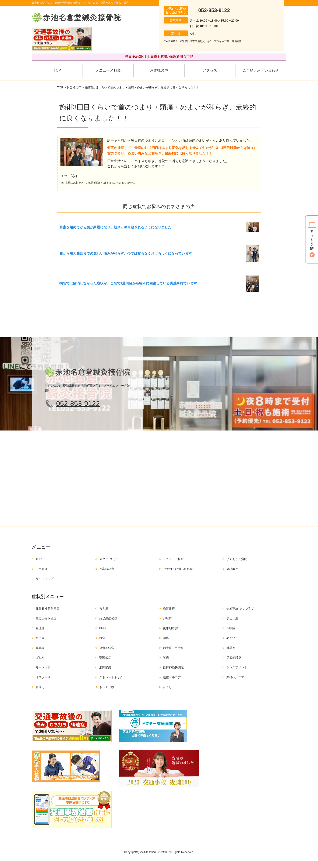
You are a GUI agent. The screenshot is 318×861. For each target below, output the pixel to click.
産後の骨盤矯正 (46, 618)
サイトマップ (44, 578)
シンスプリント (236, 667)
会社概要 (232, 569)
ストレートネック (111, 677)
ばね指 (40, 657)
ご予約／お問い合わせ (261, 70)
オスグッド (43, 677)
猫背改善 (169, 608)
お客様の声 (159, 70)
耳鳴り (40, 648)
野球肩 (167, 618)
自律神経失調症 (173, 667)
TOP (57, 70)
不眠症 (230, 628)
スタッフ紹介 (108, 559)
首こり (167, 687)
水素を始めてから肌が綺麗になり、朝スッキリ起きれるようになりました (115, 227)
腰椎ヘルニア (172, 677)
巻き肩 (103, 608)
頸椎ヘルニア (235, 677)
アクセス (210, 70)
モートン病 (43, 667)
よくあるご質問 (236, 559)
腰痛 (102, 638)
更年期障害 (170, 628)
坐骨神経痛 (106, 648)
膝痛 (166, 657)
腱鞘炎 (230, 648)
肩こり (40, 638)
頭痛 (166, 638)
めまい (230, 638)
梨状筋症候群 (108, 618)
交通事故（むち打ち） (241, 608)
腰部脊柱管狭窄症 (47, 608)
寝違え (40, 687)
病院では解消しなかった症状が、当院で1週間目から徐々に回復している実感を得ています (128, 283)
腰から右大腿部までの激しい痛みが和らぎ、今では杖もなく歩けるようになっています (125, 253)
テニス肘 (232, 618)
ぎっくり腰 (106, 687)
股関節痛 (105, 667)
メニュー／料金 (108, 70)
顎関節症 (105, 657)
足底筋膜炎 (233, 657)
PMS (102, 628)
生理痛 (40, 628)
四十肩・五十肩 (173, 648)
